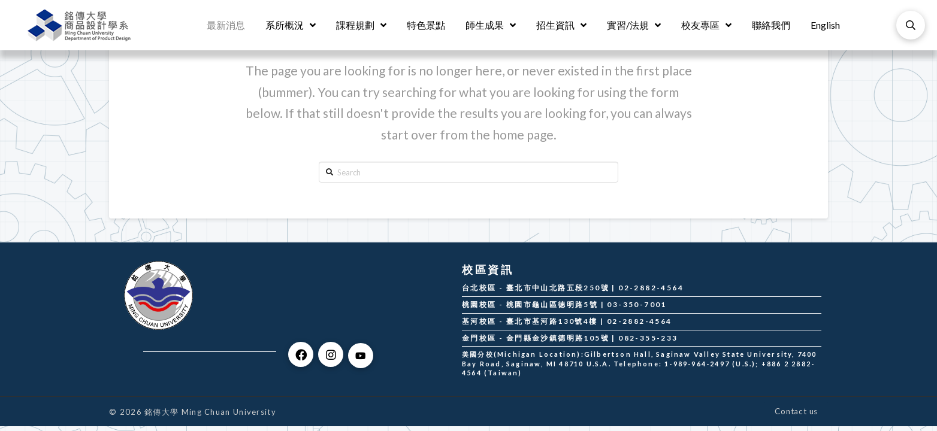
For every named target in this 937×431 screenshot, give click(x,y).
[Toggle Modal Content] (910, 25)
